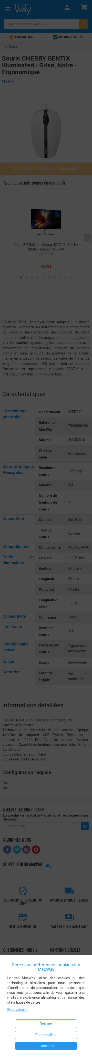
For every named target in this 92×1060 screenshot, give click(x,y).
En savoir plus (17, 1010)
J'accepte (46, 1046)
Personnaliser (46, 1035)
